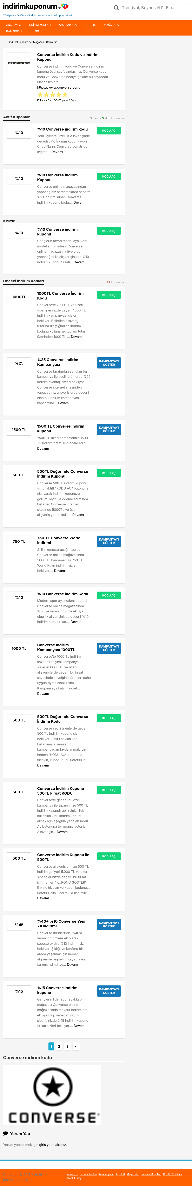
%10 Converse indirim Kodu (62, 594)
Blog (35, 31)
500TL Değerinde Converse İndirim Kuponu (62, 473)
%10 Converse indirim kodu (62, 129)
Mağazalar (112, 24)
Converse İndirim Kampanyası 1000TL (56, 647)
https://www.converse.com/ (58, 87)
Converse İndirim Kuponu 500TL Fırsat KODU (60, 790)
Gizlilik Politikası (172, 1174)
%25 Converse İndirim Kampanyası (57, 362)
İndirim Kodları (88, 1174)
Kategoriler (15, 31)
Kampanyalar (68, 24)
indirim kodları (39, 24)
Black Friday (74, 1178)
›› (76, 1046)
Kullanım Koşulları (151, 1174)
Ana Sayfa (13, 24)
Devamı (57, 152)
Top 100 (91, 24)
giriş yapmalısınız (52, 1145)
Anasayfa (72, 1174)
